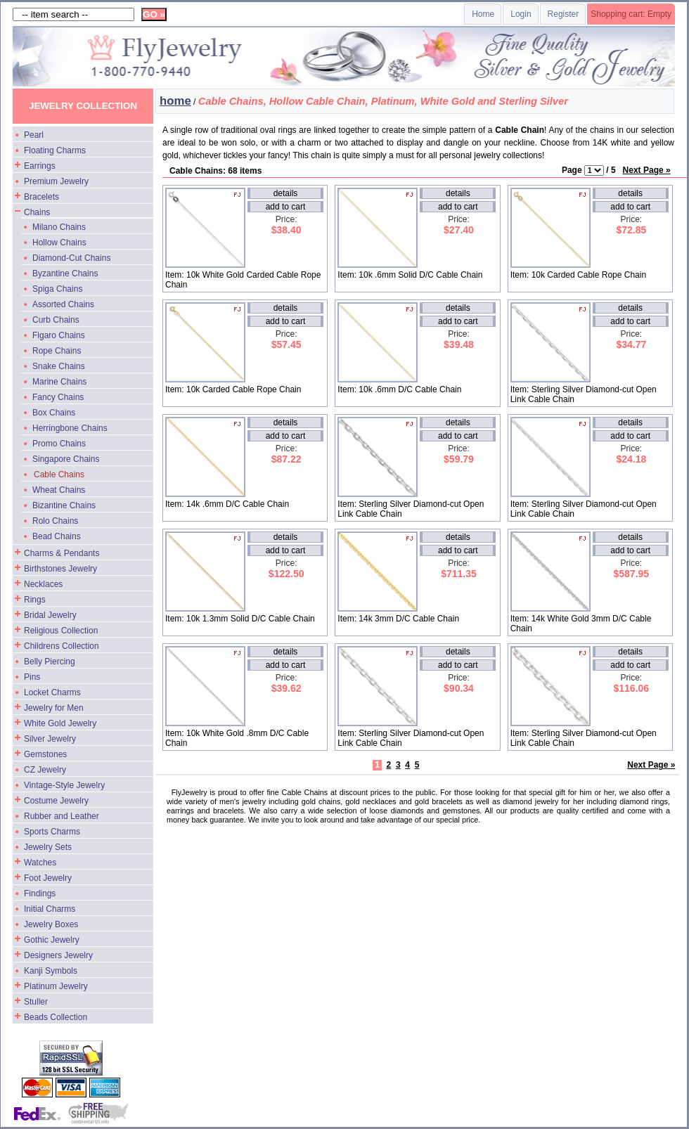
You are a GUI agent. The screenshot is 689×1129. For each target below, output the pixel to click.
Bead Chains (56, 536)
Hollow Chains (59, 242)
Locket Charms (52, 692)
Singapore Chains (65, 459)
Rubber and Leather (61, 816)
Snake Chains (58, 366)
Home (483, 14)
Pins (32, 677)
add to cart (286, 207)
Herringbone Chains (70, 428)
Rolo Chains (55, 521)
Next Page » (647, 170)
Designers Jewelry (58, 955)
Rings (35, 600)
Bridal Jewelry (50, 615)
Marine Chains (59, 382)
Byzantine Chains (65, 273)
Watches (40, 862)
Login (520, 14)
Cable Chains (59, 474)
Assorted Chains (63, 304)
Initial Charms (49, 909)
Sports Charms (52, 832)
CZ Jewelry (45, 770)
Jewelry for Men (54, 708)
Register (563, 14)
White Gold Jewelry (60, 723)
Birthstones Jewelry (60, 569)
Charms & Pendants (61, 553)
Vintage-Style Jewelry (64, 785)
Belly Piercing (49, 661)
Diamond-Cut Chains (71, 258)
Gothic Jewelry (51, 940)
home (175, 101)
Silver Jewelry (50, 739)
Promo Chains (59, 444)
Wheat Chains (58, 490)
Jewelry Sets (48, 847)
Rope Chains (56, 351)
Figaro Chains (58, 335)
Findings (40, 893)
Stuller (36, 1002)
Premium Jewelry (56, 181)
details (285, 193)
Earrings (40, 166)
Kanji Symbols (50, 971)
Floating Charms (55, 150)
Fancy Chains (58, 397)
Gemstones (45, 754)
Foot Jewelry (48, 878)
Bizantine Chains (64, 505)
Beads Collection (55, 1017)
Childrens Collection (61, 646)
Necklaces (43, 584)
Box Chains (53, 413)
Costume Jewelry (56, 801)
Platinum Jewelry (56, 986)
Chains (37, 212)
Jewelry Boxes (51, 924)
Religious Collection (61, 631)
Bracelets (41, 197)
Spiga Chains (57, 289)
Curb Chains (55, 320)
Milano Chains (59, 227)
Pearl (34, 135)
